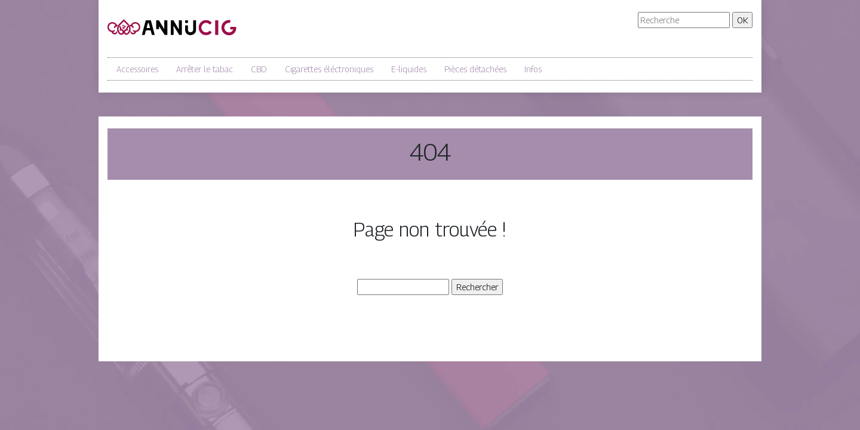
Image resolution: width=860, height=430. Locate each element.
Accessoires (137, 69)
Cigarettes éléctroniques (329, 69)
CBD (259, 69)
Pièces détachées (475, 69)
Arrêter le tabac (204, 69)
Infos (533, 69)
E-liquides (408, 69)
